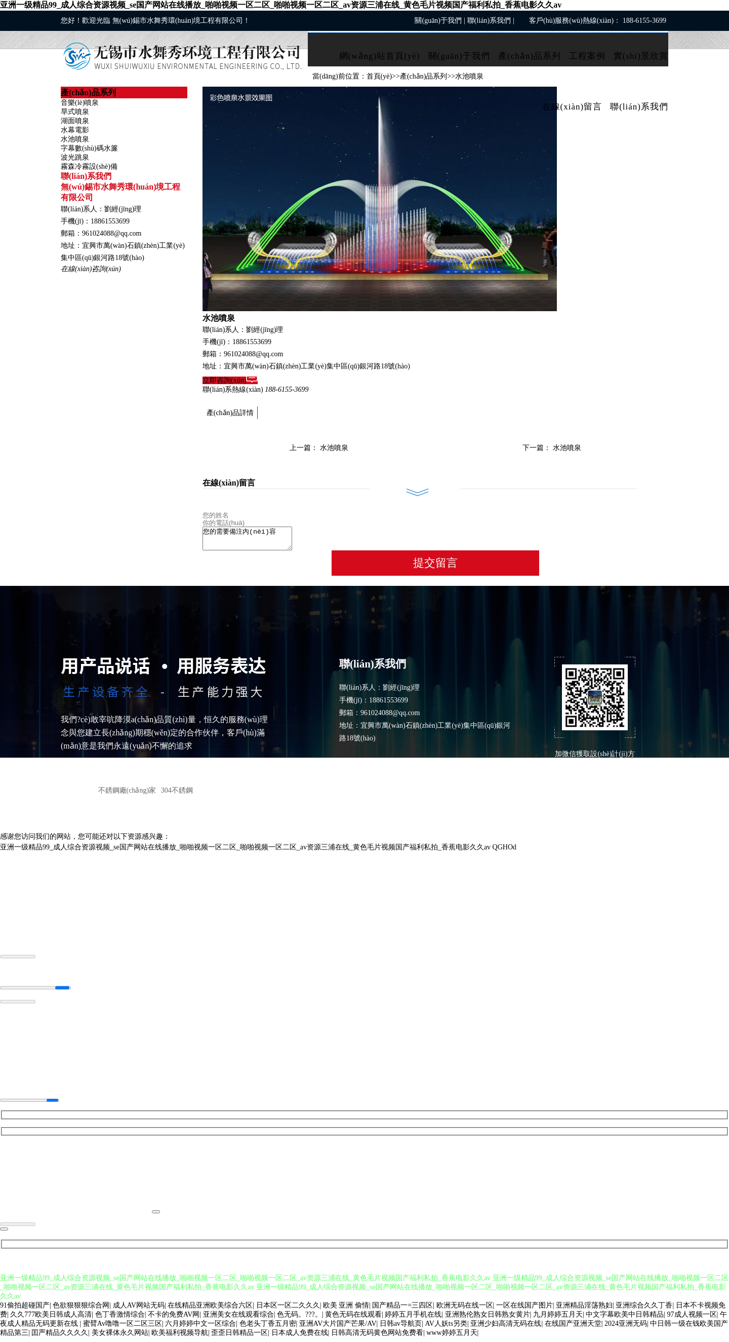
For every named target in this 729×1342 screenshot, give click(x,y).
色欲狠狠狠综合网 (81, 1310)
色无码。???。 (299, 1319)
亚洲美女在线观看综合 (238, 1319)
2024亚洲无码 (625, 1328)
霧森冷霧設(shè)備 (89, 166)
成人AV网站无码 (139, 1310)
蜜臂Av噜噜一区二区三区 (122, 1328)
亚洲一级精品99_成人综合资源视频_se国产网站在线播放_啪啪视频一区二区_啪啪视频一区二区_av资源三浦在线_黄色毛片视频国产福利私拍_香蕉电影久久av (280, 5)
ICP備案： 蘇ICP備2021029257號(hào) (609, 794)
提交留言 (435, 567)
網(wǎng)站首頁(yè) (379, 56)
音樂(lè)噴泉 (80, 102)
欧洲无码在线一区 (464, 1310)
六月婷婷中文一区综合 (200, 1328)
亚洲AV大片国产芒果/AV (338, 1328)
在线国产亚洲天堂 (573, 1328)
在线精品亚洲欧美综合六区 (210, 1310)
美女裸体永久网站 (120, 1337)
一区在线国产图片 (524, 1310)
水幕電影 (75, 130)
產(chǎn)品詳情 (230, 413)
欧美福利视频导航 (179, 1337)
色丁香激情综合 (120, 1319)
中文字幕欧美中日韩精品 (625, 1319)
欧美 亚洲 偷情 (346, 1310)
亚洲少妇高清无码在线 (505, 1328)
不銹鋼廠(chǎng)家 (127, 795)
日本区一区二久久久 (288, 1310)
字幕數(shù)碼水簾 (89, 148)
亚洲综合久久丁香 (644, 1310)
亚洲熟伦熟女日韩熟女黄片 (487, 1319)
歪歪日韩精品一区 (239, 1337)
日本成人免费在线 (299, 1337)
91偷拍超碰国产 (25, 1310)
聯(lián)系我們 (489, 20)
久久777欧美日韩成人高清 (51, 1319)
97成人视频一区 (692, 1319)
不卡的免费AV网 (173, 1319)
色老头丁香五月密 (267, 1328)
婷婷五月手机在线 (413, 1319)
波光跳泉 (75, 157)
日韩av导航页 (401, 1328)
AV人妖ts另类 (446, 1328)
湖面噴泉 (75, 121)
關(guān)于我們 (438, 20)
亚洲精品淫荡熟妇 (584, 1310)
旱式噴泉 (75, 112)
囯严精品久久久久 (59, 1337)
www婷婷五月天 (451, 1337)
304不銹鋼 (177, 795)
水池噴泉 (75, 139)
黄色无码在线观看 (353, 1319)
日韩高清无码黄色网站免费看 (377, 1337)
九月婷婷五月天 (558, 1319)
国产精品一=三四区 (402, 1310)
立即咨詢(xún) (230, 380)
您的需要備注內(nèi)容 (252, 541)
